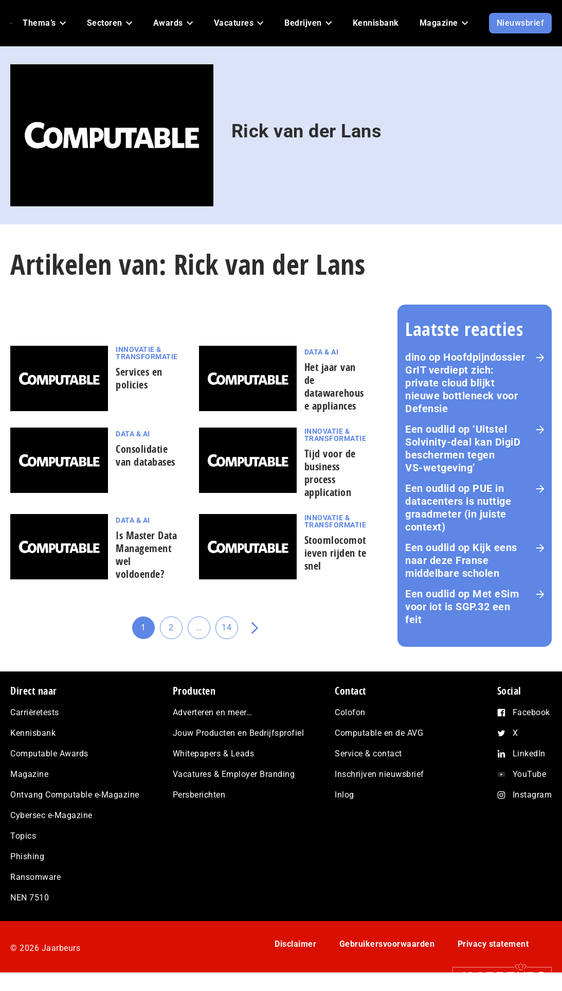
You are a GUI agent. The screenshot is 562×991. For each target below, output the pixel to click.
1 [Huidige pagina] (148, 631)
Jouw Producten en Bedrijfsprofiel (238, 733)
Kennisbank (33, 733)
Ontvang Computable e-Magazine (74, 795)
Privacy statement (493, 944)
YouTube (530, 774)
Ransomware (35, 877)
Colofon (350, 712)
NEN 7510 (29, 897)
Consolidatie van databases (145, 455)
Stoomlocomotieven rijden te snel (335, 553)
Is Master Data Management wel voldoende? (146, 554)
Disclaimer (295, 944)
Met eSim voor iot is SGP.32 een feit (462, 607)
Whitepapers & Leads (214, 753)
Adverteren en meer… (212, 712)
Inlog (344, 795)
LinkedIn (529, 753)
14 (230, 631)
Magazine (29, 774)
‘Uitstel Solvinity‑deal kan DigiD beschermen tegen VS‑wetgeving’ (462, 448)
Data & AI (321, 352)
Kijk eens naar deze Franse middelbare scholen (461, 560)
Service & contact (368, 753)
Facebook (531, 712)
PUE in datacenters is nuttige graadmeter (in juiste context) (458, 507)
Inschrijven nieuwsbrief (379, 774)
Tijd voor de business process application (330, 473)
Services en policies (139, 378)
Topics (23, 836)
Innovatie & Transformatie (147, 353)
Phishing (27, 856)
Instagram (532, 795)
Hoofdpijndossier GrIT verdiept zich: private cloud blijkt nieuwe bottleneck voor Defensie (465, 383)
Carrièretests (34, 712)
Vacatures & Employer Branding (234, 774)
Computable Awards (49, 753)
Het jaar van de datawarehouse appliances (334, 386)
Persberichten (199, 795)
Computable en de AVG (379, 733)
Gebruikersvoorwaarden (387, 944)
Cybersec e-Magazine (51, 815)
